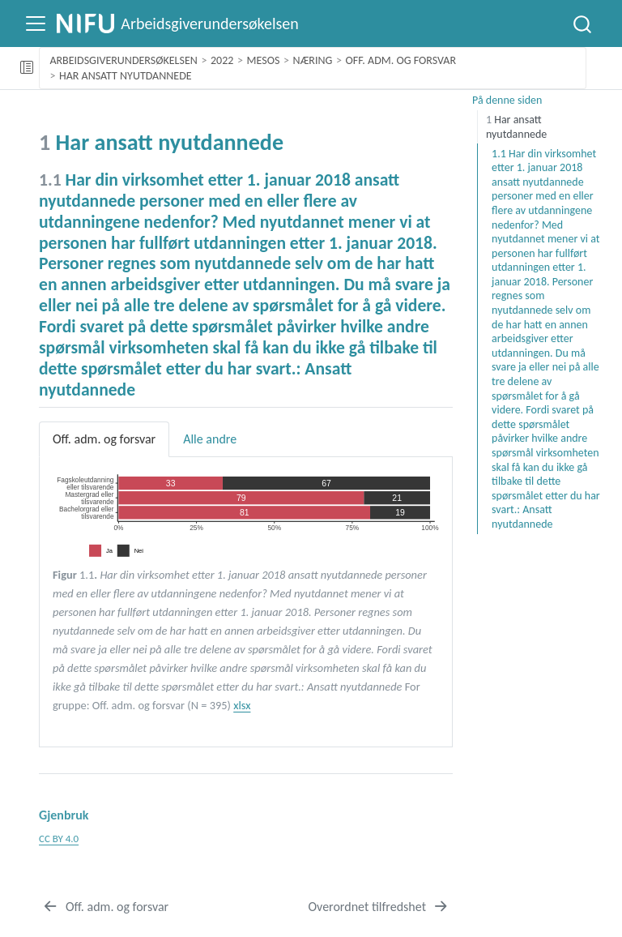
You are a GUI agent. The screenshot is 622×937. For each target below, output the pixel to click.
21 (397, 498)
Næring (313, 60)
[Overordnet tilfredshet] (379, 907)
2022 (222, 60)
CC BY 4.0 (59, 838)
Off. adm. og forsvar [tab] (104, 439)
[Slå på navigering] (36, 23)
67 (326, 482)
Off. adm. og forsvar (401, 60)
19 (400, 512)
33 (171, 482)
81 (244, 512)
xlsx (241, 705)
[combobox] (583, 23)
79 (241, 498)
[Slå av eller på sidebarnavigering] (26, 68)
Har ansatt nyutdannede (125, 76)
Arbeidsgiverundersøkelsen (123, 60)
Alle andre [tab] (209, 439)
